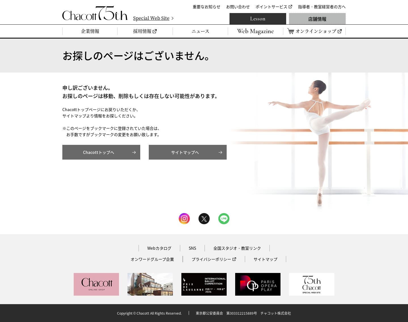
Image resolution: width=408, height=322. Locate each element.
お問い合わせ (238, 6)
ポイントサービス (271, 6)
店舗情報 (317, 18)
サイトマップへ (185, 152)
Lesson (257, 18)
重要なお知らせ (206, 6)
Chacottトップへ (98, 152)
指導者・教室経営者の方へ (322, 6)
